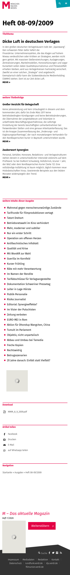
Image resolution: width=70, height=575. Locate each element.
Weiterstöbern (40, 526)
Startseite (7, 472)
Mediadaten (28, 559)
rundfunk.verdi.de (34, 563)
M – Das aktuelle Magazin (26, 513)
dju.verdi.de (52, 563)
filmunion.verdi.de (35, 567)
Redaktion (43, 559)
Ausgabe (19, 472)
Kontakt (55, 559)
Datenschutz (15, 563)
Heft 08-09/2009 (33, 472)
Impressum (13, 559)
